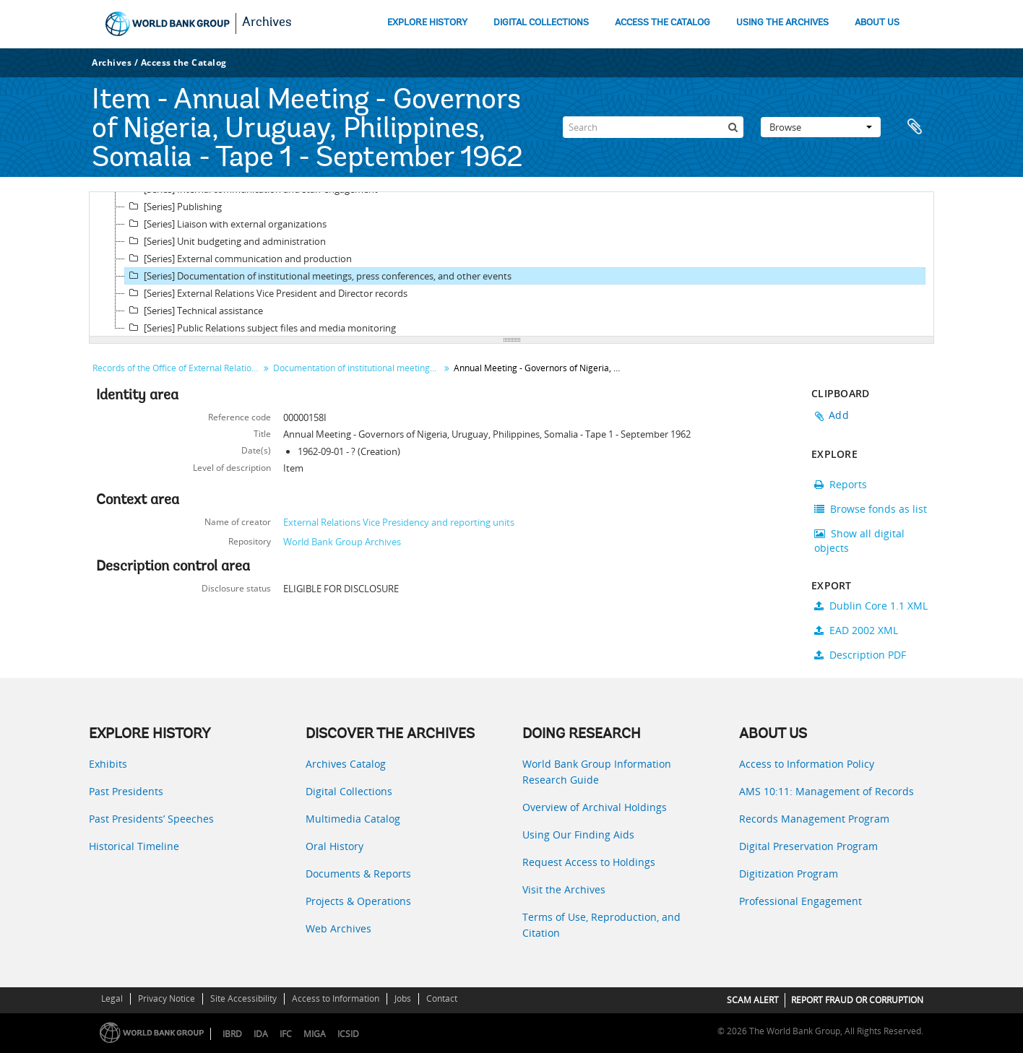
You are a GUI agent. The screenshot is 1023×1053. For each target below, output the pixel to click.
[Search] (653, 127)
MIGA (314, 1034)
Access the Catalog (184, 62)
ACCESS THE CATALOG (662, 22)
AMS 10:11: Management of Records (826, 791)
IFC (286, 1034)
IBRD (232, 1034)
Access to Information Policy (806, 764)
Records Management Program (814, 819)
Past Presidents (126, 791)
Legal (112, 998)
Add (839, 415)
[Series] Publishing (173, 206)
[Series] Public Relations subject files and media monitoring (260, 328)
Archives (267, 23)
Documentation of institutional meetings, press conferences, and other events (358, 368)
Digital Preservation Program (808, 846)
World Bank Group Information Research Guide (596, 771)
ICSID (348, 1034)
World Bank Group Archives (342, 541)
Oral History (334, 846)
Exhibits (108, 764)
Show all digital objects (859, 540)
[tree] (511, 264)
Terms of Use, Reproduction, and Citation (601, 925)
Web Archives (338, 928)
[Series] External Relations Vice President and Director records (266, 293)
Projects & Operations (358, 901)
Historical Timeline (134, 846)
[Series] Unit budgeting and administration (225, 241)
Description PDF (860, 655)
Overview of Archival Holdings (594, 807)
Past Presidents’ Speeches (151, 819)
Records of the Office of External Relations (176, 368)
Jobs (402, 998)
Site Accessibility (243, 998)
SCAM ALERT (753, 1000)
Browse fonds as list (870, 509)
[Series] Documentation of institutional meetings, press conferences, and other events (318, 276)
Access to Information (335, 998)
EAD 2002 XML (856, 630)
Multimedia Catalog (353, 819)
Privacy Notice (166, 998)
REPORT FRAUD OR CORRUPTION (857, 1000)
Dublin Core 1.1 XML (871, 605)
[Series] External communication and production (238, 258)
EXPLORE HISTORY (427, 22)
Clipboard (916, 127)
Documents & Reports (358, 873)
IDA (261, 1034)
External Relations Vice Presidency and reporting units (398, 522)
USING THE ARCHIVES (782, 22)
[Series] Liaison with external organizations (226, 224)
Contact (441, 998)
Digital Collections (349, 791)
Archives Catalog (346, 764)
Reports (840, 484)
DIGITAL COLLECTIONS (541, 22)
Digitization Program (788, 873)
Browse (820, 127)
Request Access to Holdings (588, 862)
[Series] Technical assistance (194, 310)
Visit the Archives (563, 889)
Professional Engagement (800, 901)
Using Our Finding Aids (578, 834)
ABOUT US (877, 22)
